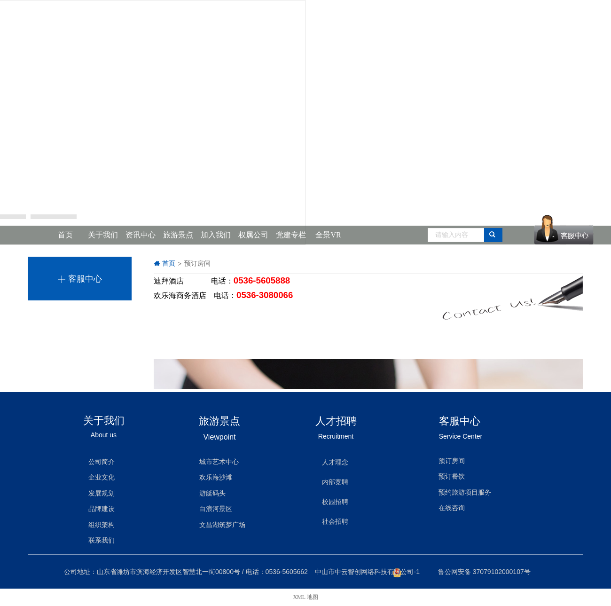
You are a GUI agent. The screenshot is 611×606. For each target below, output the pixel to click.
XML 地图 (305, 597)
